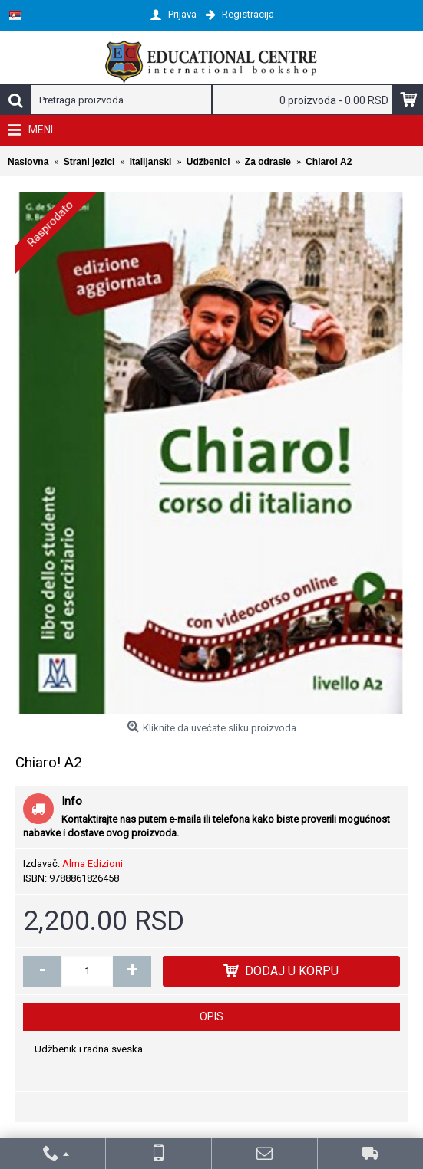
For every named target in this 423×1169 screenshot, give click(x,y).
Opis (211, 1016)
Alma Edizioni (92, 863)
